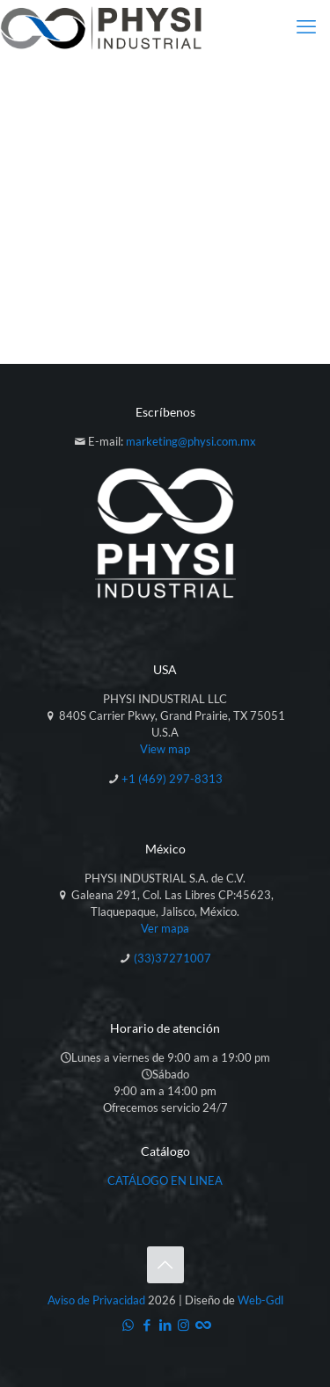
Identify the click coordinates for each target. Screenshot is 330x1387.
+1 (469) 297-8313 (172, 779)
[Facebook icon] (146, 1325)
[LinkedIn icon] (165, 1325)
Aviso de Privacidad (96, 1300)
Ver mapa (165, 928)
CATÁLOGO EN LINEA (165, 1180)
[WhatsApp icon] (128, 1325)
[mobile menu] (306, 26)
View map (165, 749)
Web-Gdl (260, 1300)
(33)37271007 (172, 958)
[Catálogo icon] (202, 1325)
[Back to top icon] (165, 1264)
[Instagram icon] (183, 1325)
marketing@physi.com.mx (191, 441)
